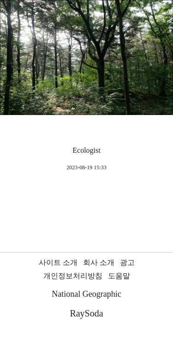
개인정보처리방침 (72, 276)
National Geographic (86, 294)
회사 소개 (98, 262)
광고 (127, 262)
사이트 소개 (58, 262)
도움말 (119, 276)
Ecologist (86, 150)
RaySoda (86, 313)
